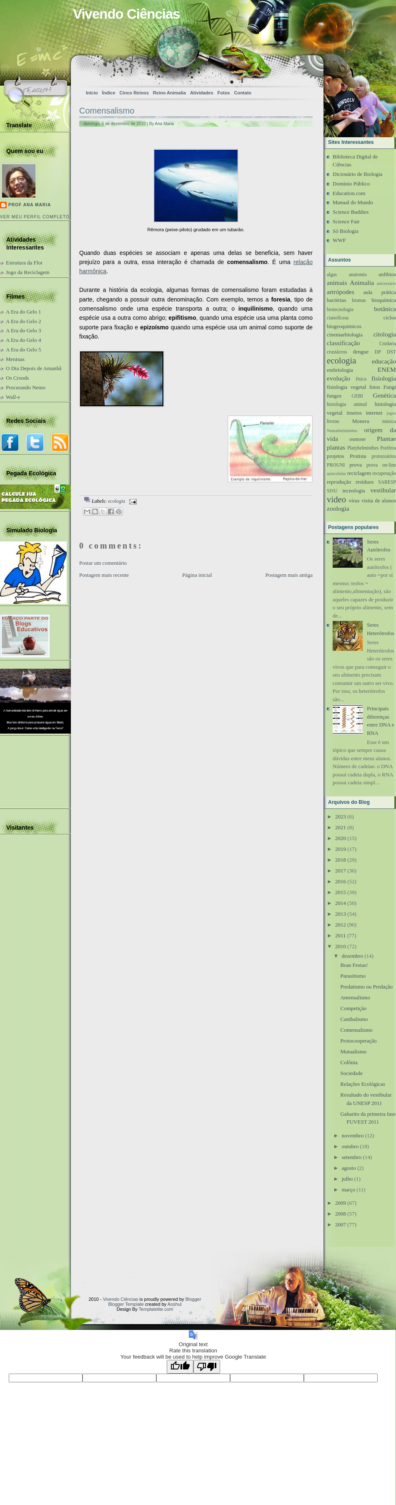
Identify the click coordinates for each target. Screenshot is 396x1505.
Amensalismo (355, 997)
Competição (353, 1008)
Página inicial (197, 575)
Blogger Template (126, 1304)
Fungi (389, 387)
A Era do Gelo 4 (23, 340)
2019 (340, 849)
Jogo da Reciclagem (28, 272)
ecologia (116, 501)
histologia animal (347, 404)
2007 (340, 1224)
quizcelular (336, 473)
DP (378, 352)
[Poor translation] (206, 1367)
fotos (374, 387)
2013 (340, 914)
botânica (385, 308)
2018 (340, 860)
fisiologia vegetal (346, 387)
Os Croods (17, 378)
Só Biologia (345, 231)
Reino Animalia (169, 92)
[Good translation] (180, 1367)
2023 (340, 816)
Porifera (388, 448)
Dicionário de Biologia (357, 174)
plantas (336, 447)
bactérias (336, 300)
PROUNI (336, 465)
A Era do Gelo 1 (23, 312)
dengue (361, 351)
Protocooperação (358, 1041)
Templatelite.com (156, 1309)
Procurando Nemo (25, 387)
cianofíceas (338, 318)
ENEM (387, 369)
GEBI (357, 396)
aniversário (386, 283)
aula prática (379, 292)
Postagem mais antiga (289, 575)
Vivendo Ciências (126, 14)
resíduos (364, 482)
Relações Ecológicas (362, 1084)
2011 (340, 935)
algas (332, 274)
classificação (343, 342)
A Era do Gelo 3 (23, 330)
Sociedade (351, 1073)
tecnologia (354, 490)
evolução (338, 378)
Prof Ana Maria (29, 205)
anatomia (358, 274)
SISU (332, 491)
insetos (354, 413)
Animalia (362, 282)
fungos (334, 396)
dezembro (352, 956)
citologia (384, 334)
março (348, 1189)
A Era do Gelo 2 (23, 321)
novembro (353, 1135)
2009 (340, 1203)
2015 (340, 892)
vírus (354, 500)
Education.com (349, 193)
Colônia (348, 1062)
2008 (340, 1214)
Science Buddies (350, 212)
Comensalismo (106, 110)
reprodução (339, 482)
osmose (357, 439)
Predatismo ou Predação (366, 987)
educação (384, 361)
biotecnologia (340, 309)
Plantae (386, 438)
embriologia (340, 370)
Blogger (193, 1299)
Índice (108, 92)
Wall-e (13, 397)
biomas (359, 300)
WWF (339, 240)
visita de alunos (378, 500)
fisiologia (383, 378)
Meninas (15, 359)
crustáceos (337, 352)
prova (355, 465)
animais (337, 282)
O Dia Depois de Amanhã (34, 368)
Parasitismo (353, 976)
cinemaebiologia (345, 334)
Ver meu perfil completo (35, 217)
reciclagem (359, 473)
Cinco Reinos (134, 92)
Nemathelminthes (342, 430)
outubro (350, 1146)
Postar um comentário (103, 563)
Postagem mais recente (104, 575)
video (336, 499)
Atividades (201, 92)
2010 (340, 946)
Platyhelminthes (362, 448)
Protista (358, 456)
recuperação (384, 473)
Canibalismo (354, 1019)
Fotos (224, 92)
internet (374, 413)
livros (333, 421)
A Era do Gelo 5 (23, 349)
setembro (352, 1157)
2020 (340, 838)
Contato (242, 92)
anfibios (387, 274)
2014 (340, 903)
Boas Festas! (354, 965)
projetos (335, 456)
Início (92, 92)
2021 (340, 827)
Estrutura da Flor (24, 262)
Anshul (175, 1304)
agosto (349, 1168)
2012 (340, 925)
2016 (340, 881)
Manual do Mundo (353, 202)
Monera (360, 421)
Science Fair (346, 221)
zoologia (338, 508)
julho (347, 1179)
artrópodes (340, 291)
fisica (361, 379)
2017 (340, 870)
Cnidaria (387, 343)
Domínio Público (351, 183)
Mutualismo (353, 1051)
